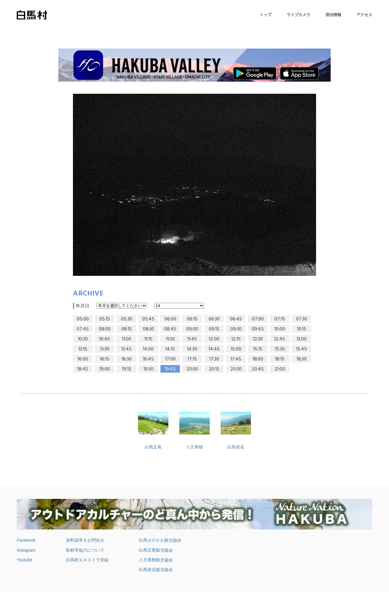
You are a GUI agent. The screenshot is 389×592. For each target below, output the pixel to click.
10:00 (279, 329)
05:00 (83, 319)
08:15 (126, 329)
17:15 (192, 359)
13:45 (126, 349)
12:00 (214, 339)
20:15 (214, 369)
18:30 (302, 359)
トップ (265, 14)
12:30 (258, 339)
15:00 (236, 349)
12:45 (279, 339)
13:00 (302, 339)
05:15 (104, 319)
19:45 (170, 369)
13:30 (104, 349)
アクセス (364, 14)
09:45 (258, 329)
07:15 (279, 319)
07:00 (258, 319)
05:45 (148, 319)
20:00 (192, 369)
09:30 (236, 329)
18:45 (82, 369)
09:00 (192, 329)
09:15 (214, 329)
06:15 (192, 319)
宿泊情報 (333, 14)
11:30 (170, 339)
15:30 (280, 349)
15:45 (301, 349)
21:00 (279, 369)
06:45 (236, 319)
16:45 (148, 359)
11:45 (192, 339)
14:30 (192, 349)
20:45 (258, 369)
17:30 (214, 359)
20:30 (236, 369)
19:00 (104, 369)
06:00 (170, 319)
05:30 (126, 319)
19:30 (148, 369)
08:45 (170, 329)
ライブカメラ (298, 14)
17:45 (235, 359)
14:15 (170, 349)
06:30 (214, 319)
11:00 (126, 339)
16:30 (127, 359)
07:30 (301, 319)
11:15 (148, 339)
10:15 (301, 329)
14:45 (214, 349)
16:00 (82, 359)
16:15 (104, 359)
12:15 (236, 339)
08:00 (105, 329)
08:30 (148, 329)
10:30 (83, 339)
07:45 (83, 329)
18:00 (258, 359)
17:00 (170, 359)
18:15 (279, 359)
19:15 (126, 369)
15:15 (258, 349)
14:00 (148, 349)
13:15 (82, 349)
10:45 (104, 339)
